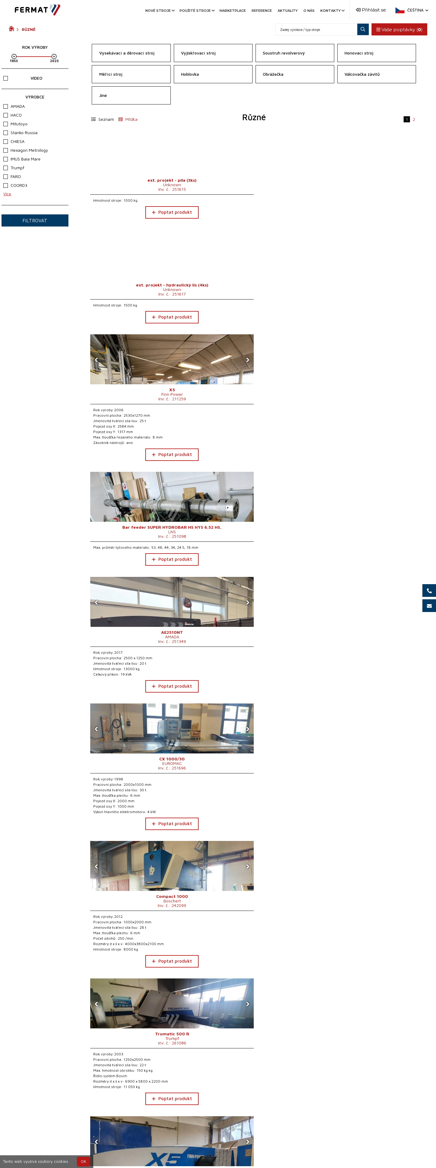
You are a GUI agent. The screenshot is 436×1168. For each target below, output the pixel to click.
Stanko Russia (20, 132)
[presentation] (263, 150)
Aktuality (288, 10)
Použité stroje (197, 10)
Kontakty (332, 10)
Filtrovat (34, 220)
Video (22, 78)
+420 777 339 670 (243, 1150)
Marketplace (233, 10)
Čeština (417, 10)
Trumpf (13, 167)
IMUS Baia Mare (22, 158)
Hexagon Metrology (25, 150)
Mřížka (127, 119)
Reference (262, 10)
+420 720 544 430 (193, 1150)
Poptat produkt (129, 212)
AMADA (14, 106)
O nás (309, 10)
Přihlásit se (371, 10)
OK (83, 1161)
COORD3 (15, 185)
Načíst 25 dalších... (254, 1107)
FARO (12, 176)
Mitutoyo (15, 123)
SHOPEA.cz (54, 1150)
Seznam (102, 119)
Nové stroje (159, 10)
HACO (12, 114)
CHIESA (14, 141)
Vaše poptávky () (398, 29)
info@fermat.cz (218, 1158)
